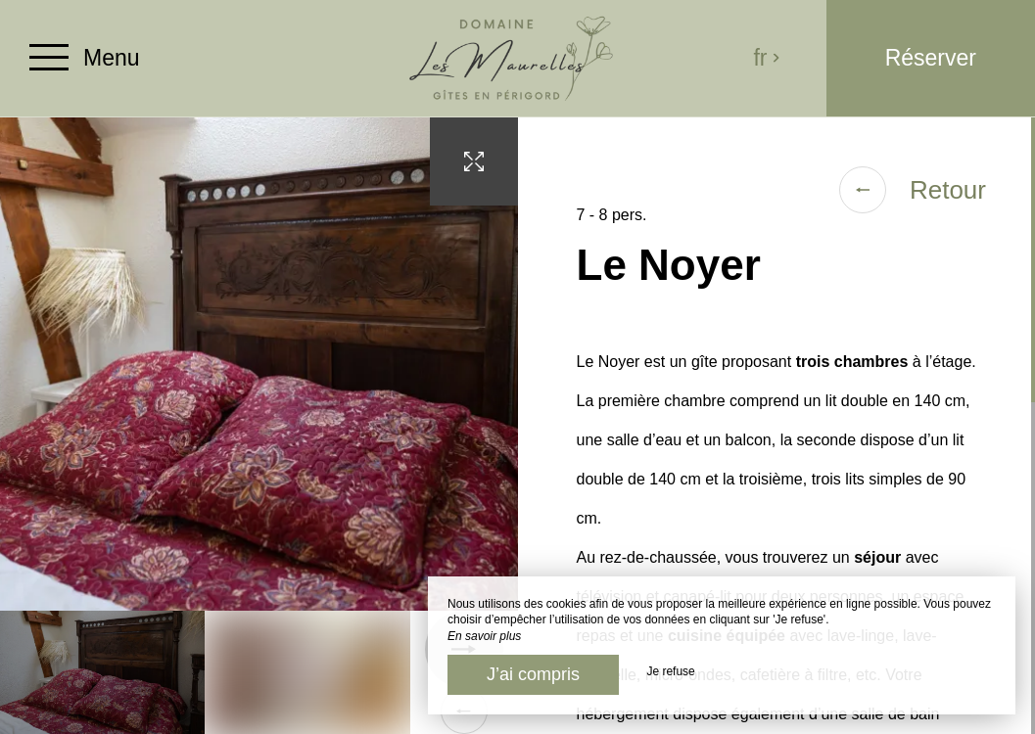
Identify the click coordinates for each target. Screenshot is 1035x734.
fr (767, 57)
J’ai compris (533, 674)
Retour (912, 189)
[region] (777, 425)
